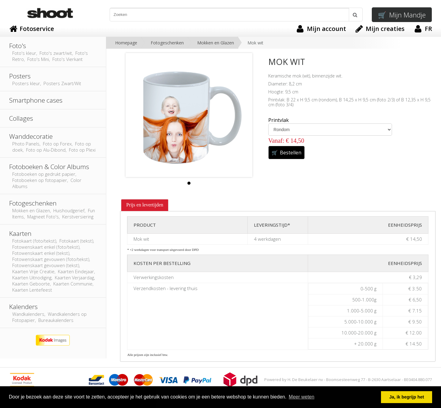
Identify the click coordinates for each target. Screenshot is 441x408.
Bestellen (286, 152)
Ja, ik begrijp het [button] (406, 397)
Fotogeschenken (167, 43)
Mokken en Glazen (215, 43)
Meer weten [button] (302, 396)
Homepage (126, 43)
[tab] (144, 205)
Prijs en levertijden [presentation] (144, 204)
